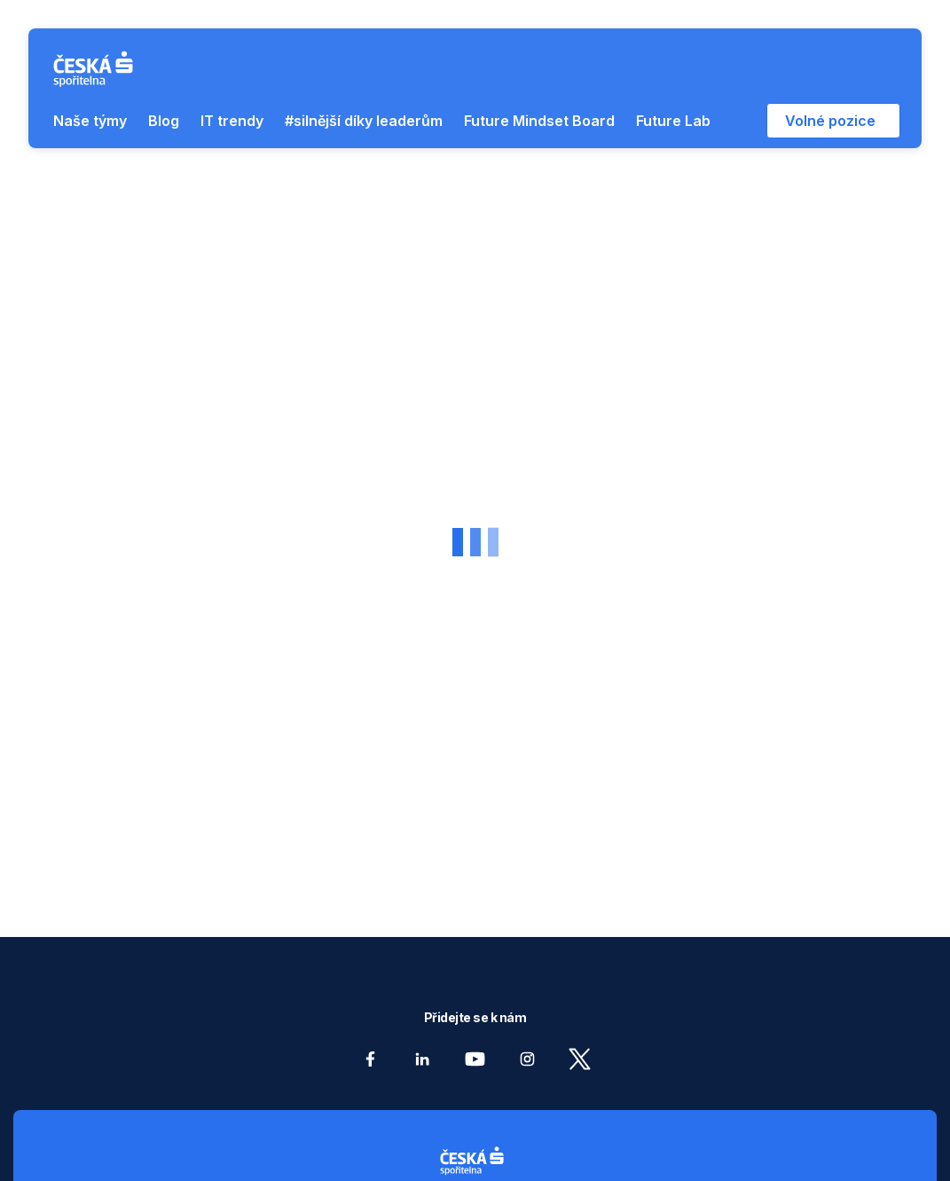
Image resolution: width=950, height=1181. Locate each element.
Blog (163, 121)
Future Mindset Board (539, 121)
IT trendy (231, 121)
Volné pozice (830, 121)
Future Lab (673, 121)
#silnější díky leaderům (364, 121)
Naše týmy (90, 121)
